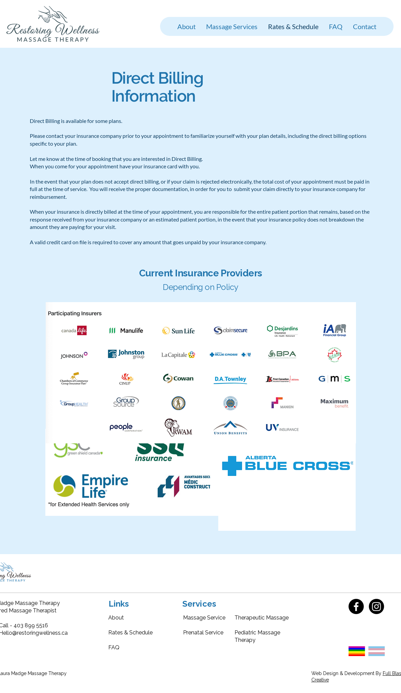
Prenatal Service (203, 632)
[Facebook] (356, 606)
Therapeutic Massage (262, 617)
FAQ (113, 647)
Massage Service (204, 617)
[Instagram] (376, 606)
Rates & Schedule (130, 632)
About (116, 617)
